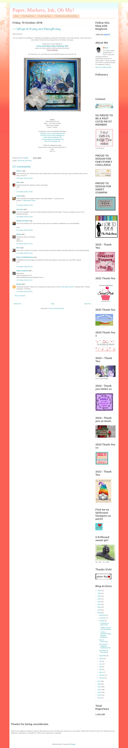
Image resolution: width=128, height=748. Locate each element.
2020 (99, 607)
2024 (99, 596)
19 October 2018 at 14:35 (24, 191)
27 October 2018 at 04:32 (24, 291)
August (101, 658)
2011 (99, 698)
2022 (99, 601)
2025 (99, 593)
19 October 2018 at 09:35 (24, 178)
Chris (18, 182)
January (102, 678)
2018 (99, 613)
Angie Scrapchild (22, 270)
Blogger (73, 744)
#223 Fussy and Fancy (24, 160)
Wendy (18, 234)
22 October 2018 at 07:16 (24, 266)
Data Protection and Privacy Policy (66, 16)
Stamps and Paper (22, 221)
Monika (18, 284)
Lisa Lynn (19, 209)
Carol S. (19, 171)
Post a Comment (20, 295)
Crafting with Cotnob (28, 200)
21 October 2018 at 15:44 (24, 253)
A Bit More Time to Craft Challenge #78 (52, 133)
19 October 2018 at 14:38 (24, 205)
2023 (99, 599)
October (102, 620)
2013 (99, 692)
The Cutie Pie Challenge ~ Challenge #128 (104, 646)
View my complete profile (103, 67)
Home (16, 16)
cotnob (18, 196)
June (101, 664)
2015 (99, 687)
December (102, 615)
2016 (99, 684)
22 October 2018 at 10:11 (24, 280)
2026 (99, 590)
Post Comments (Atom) (56, 308)
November (102, 618)
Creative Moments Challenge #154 (52, 139)
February (102, 675)
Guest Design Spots (45, 16)
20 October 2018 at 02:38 (24, 230)
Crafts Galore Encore (67, 287)
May (100, 667)
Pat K (106, 48)
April (100, 669)
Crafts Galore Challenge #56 (52, 137)
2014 (99, 689)
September (103, 655)
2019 (99, 610)
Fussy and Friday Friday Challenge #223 (52, 46)
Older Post (87, 304)
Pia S (18, 248)
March (101, 672)
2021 (99, 604)
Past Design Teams (28, 16)
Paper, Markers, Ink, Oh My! (43, 10)
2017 (99, 681)
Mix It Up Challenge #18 (52, 141)
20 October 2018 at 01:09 (24, 216)
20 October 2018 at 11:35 (24, 243)
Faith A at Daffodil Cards (24, 257)
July (100, 661)
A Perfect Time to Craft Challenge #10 (52, 135)
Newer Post (17, 304)
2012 (99, 695)
